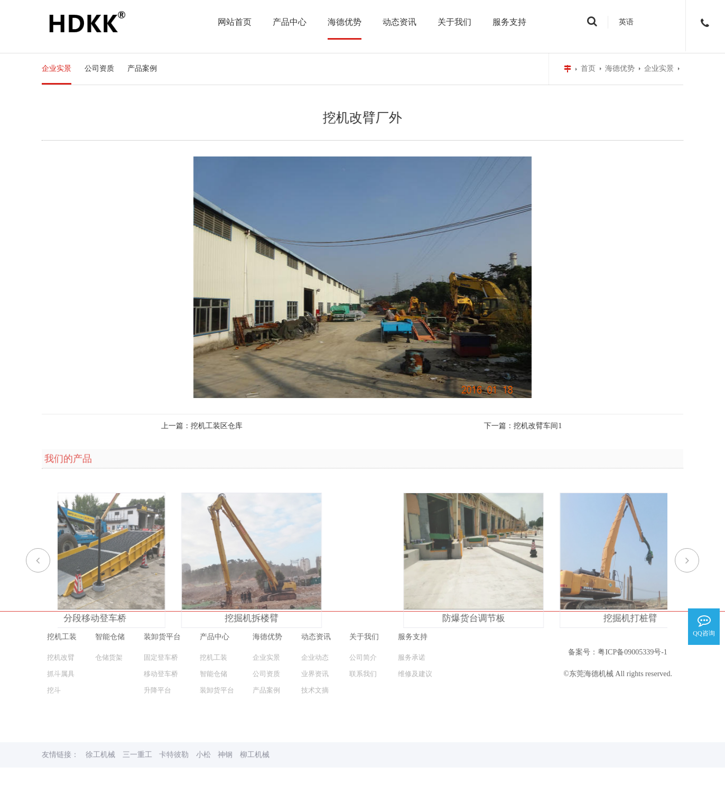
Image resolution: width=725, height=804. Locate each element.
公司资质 (99, 68)
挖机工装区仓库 (198, 426)
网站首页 (235, 21)
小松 (203, 699)
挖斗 (54, 634)
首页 (588, 68)
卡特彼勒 (174, 699)
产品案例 (142, 68)
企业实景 (659, 68)
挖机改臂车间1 (519, 426)
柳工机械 (254, 699)
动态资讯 (399, 21)
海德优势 (344, 21)
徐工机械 (100, 699)
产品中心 (289, 21)
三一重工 (137, 699)
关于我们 (454, 21)
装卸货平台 (217, 634)
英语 (626, 22)
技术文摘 (315, 634)
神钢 (225, 699)
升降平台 (157, 634)
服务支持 (509, 21)
